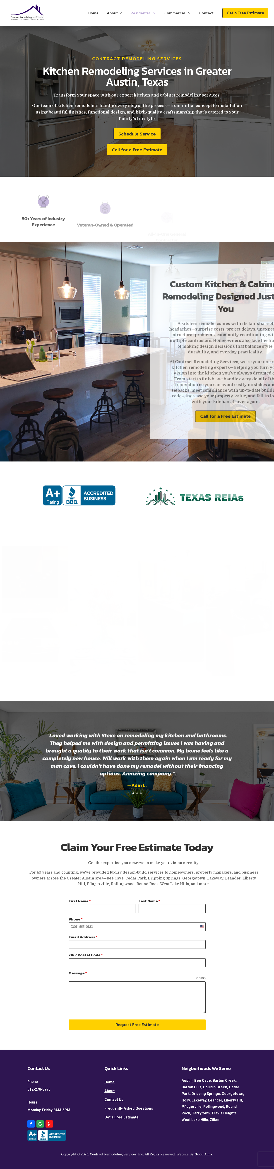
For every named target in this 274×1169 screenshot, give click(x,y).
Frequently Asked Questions (128, 1108)
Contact (206, 13)
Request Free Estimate (137, 1025)
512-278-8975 (38, 1089)
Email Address (83, 937)
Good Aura (203, 1154)
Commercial (175, 13)
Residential (141, 13)
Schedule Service (137, 133)
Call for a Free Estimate (137, 149)
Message (78, 973)
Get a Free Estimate (245, 13)
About (112, 13)
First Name (80, 901)
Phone (76, 919)
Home (93, 13)
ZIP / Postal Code (86, 955)
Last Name (149, 901)
